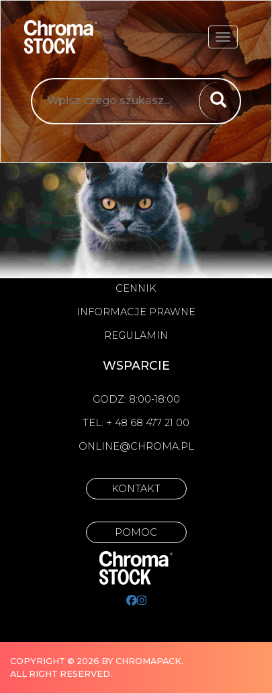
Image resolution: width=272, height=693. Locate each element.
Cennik (136, 288)
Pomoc (136, 532)
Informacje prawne (136, 312)
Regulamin (136, 335)
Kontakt (136, 489)
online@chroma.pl (136, 446)
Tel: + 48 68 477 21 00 (136, 423)
